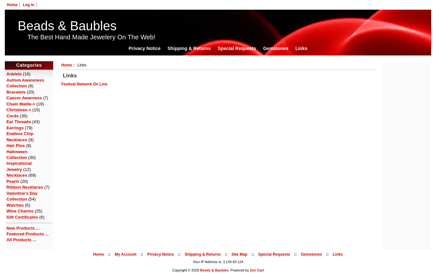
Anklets (14, 74)
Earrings (15, 127)
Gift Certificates (22, 217)
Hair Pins (15, 145)
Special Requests (237, 48)
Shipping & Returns (189, 48)
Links (301, 48)
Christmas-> (18, 109)
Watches (15, 205)
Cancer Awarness (24, 97)
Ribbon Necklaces (24, 187)
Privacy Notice (144, 48)
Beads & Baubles (67, 26)
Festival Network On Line (84, 84)
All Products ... (21, 239)
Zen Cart (257, 270)
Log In (28, 5)
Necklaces (16, 175)
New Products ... (23, 228)
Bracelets (15, 92)
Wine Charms (20, 211)
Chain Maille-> (20, 104)
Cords (12, 115)
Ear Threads (18, 121)
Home (12, 5)
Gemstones (275, 48)
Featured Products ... (27, 234)
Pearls (12, 181)
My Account (126, 254)
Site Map (239, 254)
